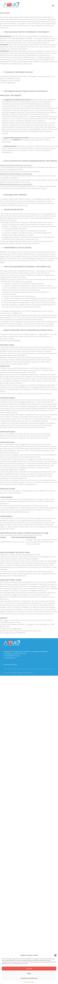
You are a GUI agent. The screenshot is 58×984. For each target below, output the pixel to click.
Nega (29, 973)
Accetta (29, 968)
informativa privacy (29, 982)
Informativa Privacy (10, 664)
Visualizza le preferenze (29, 978)
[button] (55, 955)
